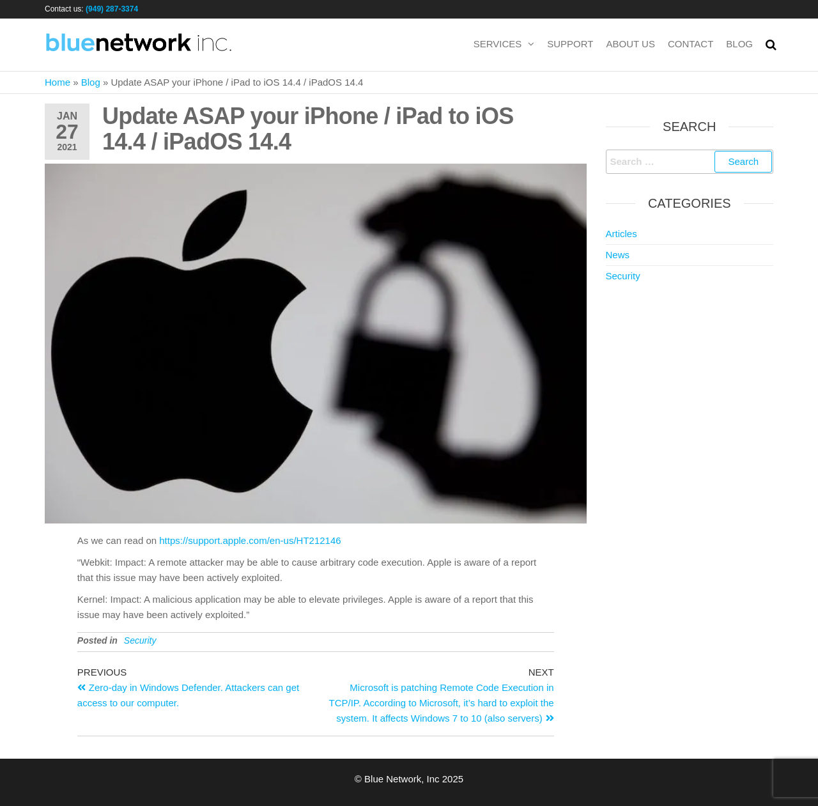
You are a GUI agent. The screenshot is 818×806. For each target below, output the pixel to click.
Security (140, 640)
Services (498, 43)
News (618, 254)
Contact (690, 43)
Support (570, 43)
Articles (621, 233)
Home (57, 82)
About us (630, 43)
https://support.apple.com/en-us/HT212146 (250, 540)
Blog (739, 43)
